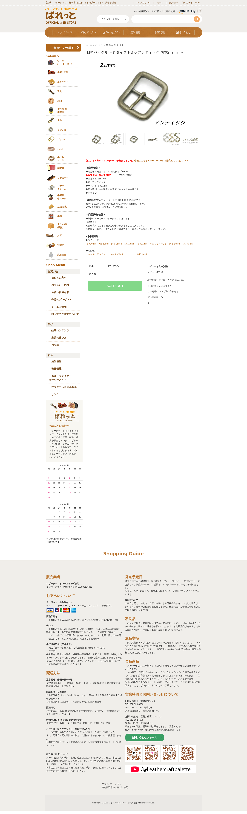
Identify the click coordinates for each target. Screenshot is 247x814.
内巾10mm (91, 243)
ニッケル (90, 254)
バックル (99, 45)
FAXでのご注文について (65, 314)
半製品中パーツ (61, 197)
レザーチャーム (61, 187)
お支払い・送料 (60, 285)
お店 (50, 355)
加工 (59, 235)
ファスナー (62, 178)
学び (50, 324)
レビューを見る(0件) (157, 266)
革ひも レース (60, 158)
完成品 (60, 245)
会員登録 (173, 2)
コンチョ (61, 130)
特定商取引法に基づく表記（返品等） (166, 280)
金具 (59, 120)
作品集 (55, 345)
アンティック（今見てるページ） (113, 254)
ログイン (160, 2)
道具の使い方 (58, 337)
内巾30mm (187, 243)
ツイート (151, 303)
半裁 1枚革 (62, 72)
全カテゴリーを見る (63, 47)
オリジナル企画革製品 (64, 387)
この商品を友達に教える (159, 286)
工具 (59, 91)
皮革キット (62, 82)
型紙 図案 (62, 206)
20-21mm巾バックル (114, 45)
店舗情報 (135, 32)
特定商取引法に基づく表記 (115, 787)
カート (189, 2)
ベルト (60, 149)
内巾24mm (174, 243)
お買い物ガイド (112, 32)
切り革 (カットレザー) (64, 62)
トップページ (64, 32)
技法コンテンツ (60, 330)
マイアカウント (143, 2)
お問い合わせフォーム (144, 737)
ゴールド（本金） (141, 254)
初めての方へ (88, 32)
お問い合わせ (183, 32)
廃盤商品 (61, 254)
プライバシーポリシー (113, 784)
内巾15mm (116, 243)
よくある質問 (58, 307)
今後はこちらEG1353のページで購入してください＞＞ (161, 160)
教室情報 (160, 32)
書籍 (59, 216)
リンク (55, 394)
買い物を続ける (155, 297)
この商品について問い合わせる (162, 291)
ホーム (89, 45)
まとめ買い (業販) (62, 226)
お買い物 (53, 271)
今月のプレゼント (61, 299)
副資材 (60, 168)
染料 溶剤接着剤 (62, 110)
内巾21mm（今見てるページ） (152, 243)
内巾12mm (103, 243)
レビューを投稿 (155, 272)
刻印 (59, 101)
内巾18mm (129, 243)
